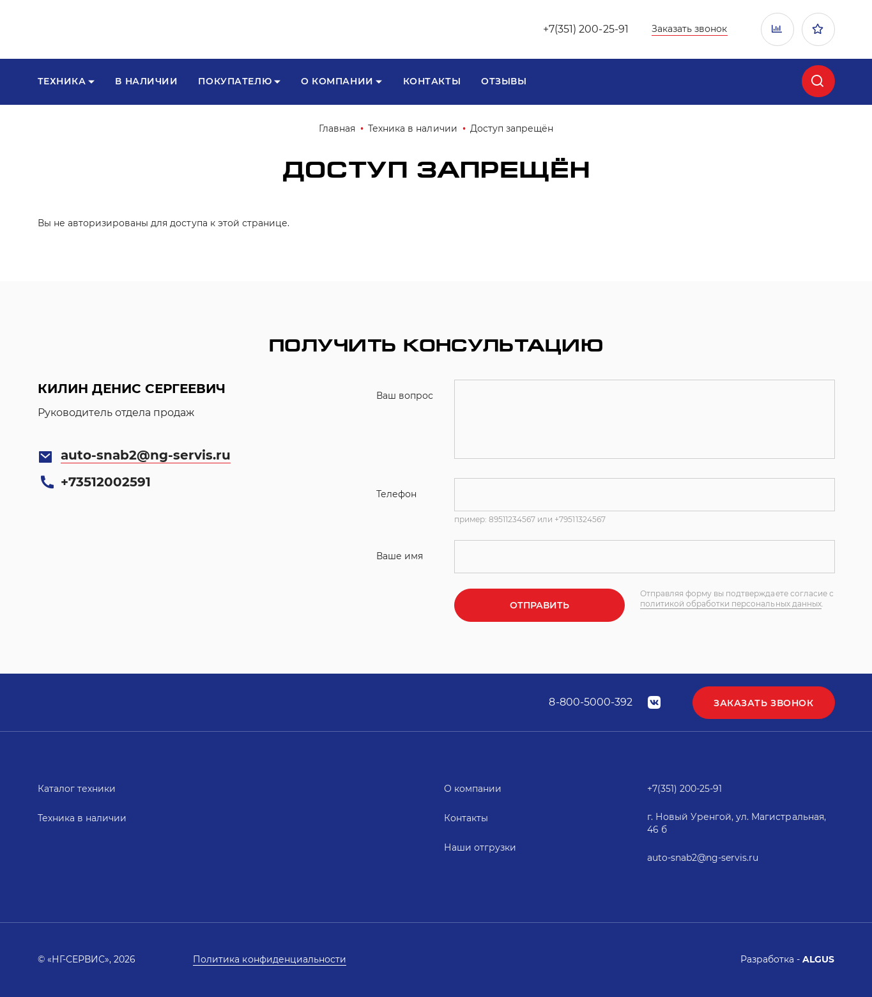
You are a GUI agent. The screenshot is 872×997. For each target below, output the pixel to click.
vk (654, 702)
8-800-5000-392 (590, 702)
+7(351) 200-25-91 (586, 29)
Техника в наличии (412, 128)
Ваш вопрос (404, 395)
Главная (337, 128)
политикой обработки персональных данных (731, 603)
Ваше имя (399, 556)
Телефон (396, 494)
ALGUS (818, 959)
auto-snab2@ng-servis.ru (146, 455)
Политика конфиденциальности (269, 959)
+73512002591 (106, 482)
